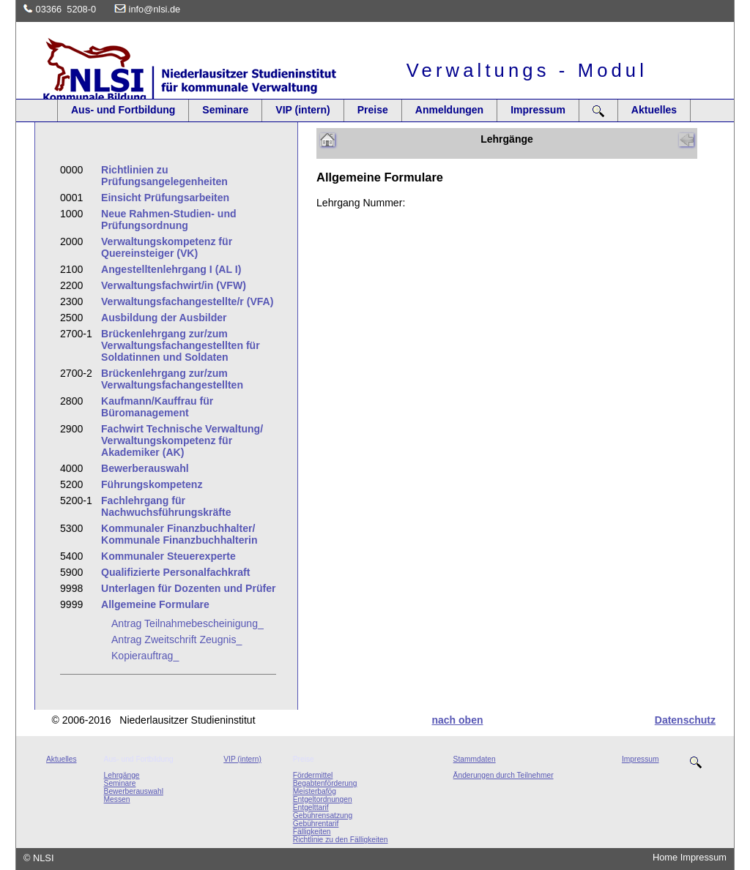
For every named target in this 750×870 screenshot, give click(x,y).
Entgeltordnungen (322, 799)
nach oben (457, 720)
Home (665, 857)
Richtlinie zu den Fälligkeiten (340, 840)
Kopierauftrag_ (145, 655)
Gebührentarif (316, 824)
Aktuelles (654, 110)
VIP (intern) (302, 110)
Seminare (225, 110)
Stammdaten (474, 759)
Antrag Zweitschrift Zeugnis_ (176, 639)
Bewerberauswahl (133, 791)
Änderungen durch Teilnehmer (503, 775)
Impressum (537, 110)
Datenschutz (685, 720)
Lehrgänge (122, 775)
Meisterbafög (314, 791)
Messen (117, 799)
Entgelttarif (311, 807)
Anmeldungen (449, 110)
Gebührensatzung (322, 815)
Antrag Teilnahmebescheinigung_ (187, 623)
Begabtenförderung (325, 783)
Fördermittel (313, 775)
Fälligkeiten (312, 832)
